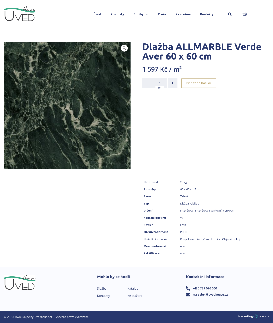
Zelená (184, 196)
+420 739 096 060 (204, 288)
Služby (141, 14)
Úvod (97, 14)
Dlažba (184, 203)
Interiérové (187, 210)
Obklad (194, 203)
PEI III (183, 232)
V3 (181, 218)
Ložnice (216, 239)
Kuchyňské (203, 239)
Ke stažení (183, 14)
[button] (230, 14)
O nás (162, 14)
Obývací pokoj (231, 239)
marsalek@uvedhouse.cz (210, 294)
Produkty (117, 14)
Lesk (183, 225)
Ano (182, 246)
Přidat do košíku (199, 83)
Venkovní (228, 210)
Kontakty (206, 14)
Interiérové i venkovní (208, 210)
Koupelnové (187, 239)
